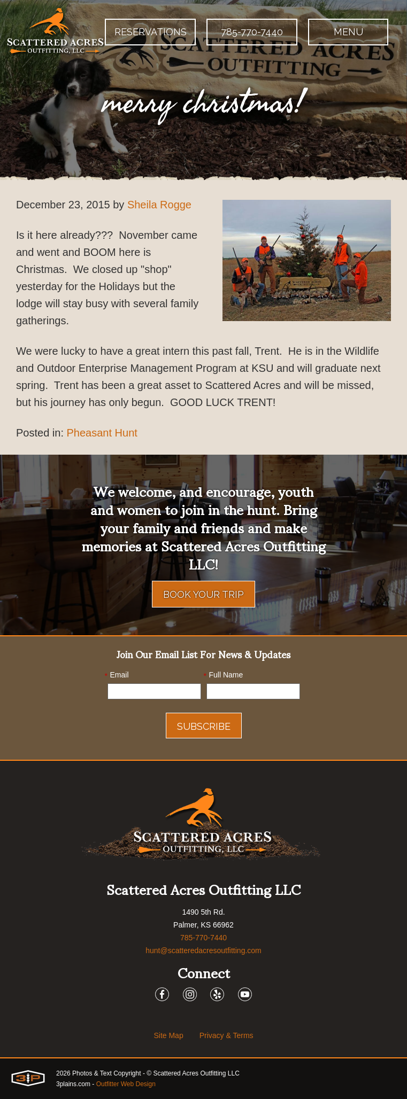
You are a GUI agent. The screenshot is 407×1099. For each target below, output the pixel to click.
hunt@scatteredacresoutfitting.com (203, 950)
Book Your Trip (203, 594)
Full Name (223, 675)
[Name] (253, 691)
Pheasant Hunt (102, 433)
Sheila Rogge (159, 205)
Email (117, 675)
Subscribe (204, 726)
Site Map (168, 1035)
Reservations (150, 31)
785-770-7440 (252, 31)
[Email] (154, 691)
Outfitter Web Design (126, 1084)
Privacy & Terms (226, 1035)
